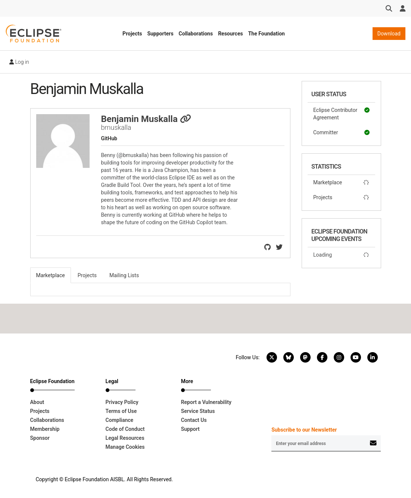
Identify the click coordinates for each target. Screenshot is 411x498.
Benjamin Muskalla (146, 119)
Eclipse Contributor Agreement (341, 113)
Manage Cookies (125, 447)
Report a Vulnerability (206, 402)
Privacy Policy (122, 402)
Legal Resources (125, 438)
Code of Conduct (125, 429)
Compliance (120, 420)
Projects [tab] (87, 275)
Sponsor (40, 438)
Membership (45, 429)
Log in (19, 62)
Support (190, 429)
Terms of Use (121, 411)
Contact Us (194, 420)
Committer (341, 132)
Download (389, 34)
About (37, 402)
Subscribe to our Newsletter (304, 430)
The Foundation (266, 34)
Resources (230, 34)
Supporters (160, 34)
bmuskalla (116, 127)
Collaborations (196, 34)
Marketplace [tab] (50, 275)
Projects (132, 34)
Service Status (198, 411)
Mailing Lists (124, 275)
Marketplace (341, 182)
